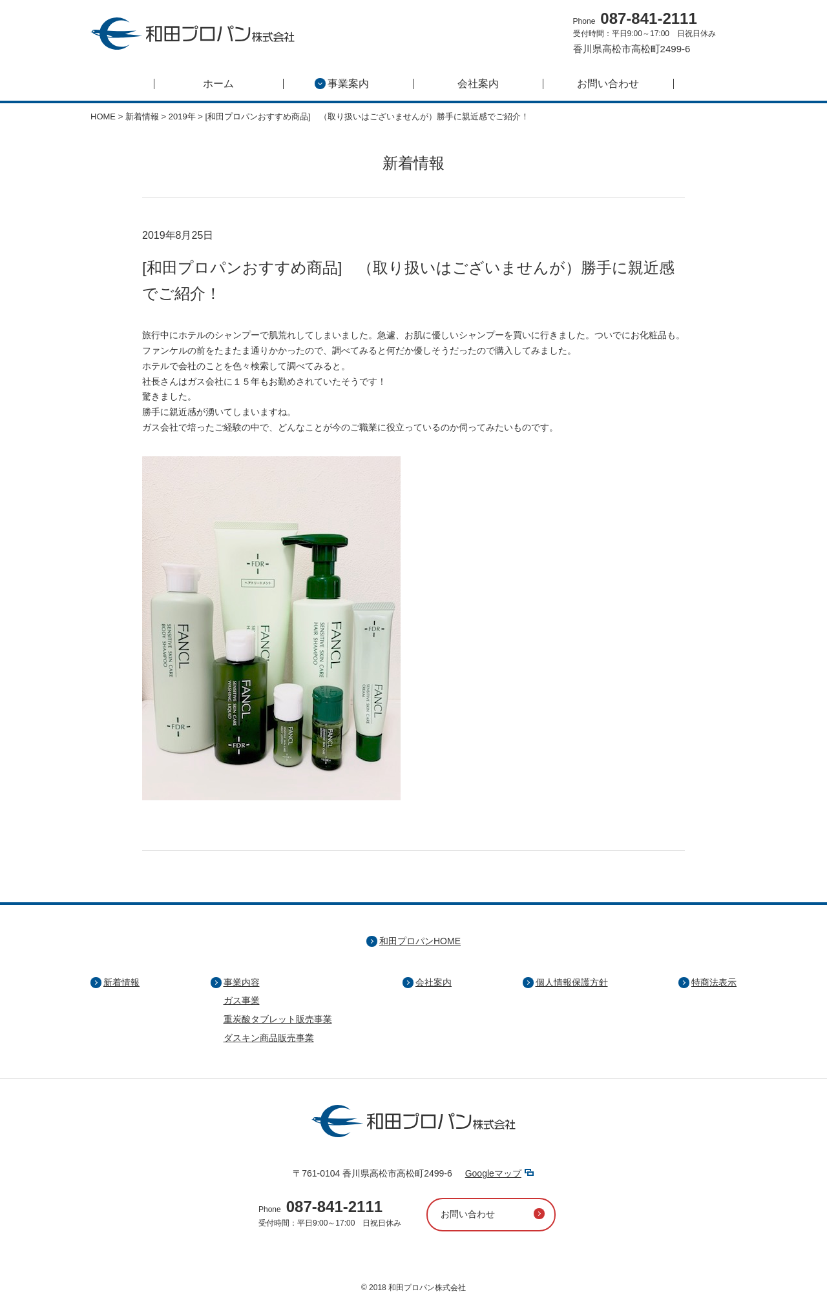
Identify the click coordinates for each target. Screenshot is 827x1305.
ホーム (218, 84)
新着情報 (121, 982)
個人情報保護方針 (572, 982)
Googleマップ (493, 1173)
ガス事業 (242, 1000)
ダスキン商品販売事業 (269, 1038)
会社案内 (478, 84)
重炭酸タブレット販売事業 (278, 1019)
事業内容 (242, 982)
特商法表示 (714, 982)
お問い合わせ (608, 84)
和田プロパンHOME (420, 941)
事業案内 (342, 84)
